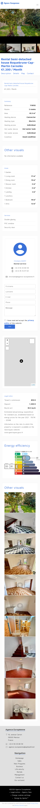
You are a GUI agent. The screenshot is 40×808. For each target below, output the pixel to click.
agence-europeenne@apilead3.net (22, 747)
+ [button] (7, 340)
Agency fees (27, 792)
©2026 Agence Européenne (20, 789)
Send (9, 326)
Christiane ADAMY (20, 261)
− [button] (7, 343)
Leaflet (33, 384)
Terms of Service (19, 805)
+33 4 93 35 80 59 (22, 268)
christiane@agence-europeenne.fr (21, 277)
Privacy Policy (34, 803)
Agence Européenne (15, 729)
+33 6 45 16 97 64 (22, 271)
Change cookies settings (21, 795)
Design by (21, 798)
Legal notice (15, 792)
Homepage (10, 3)
